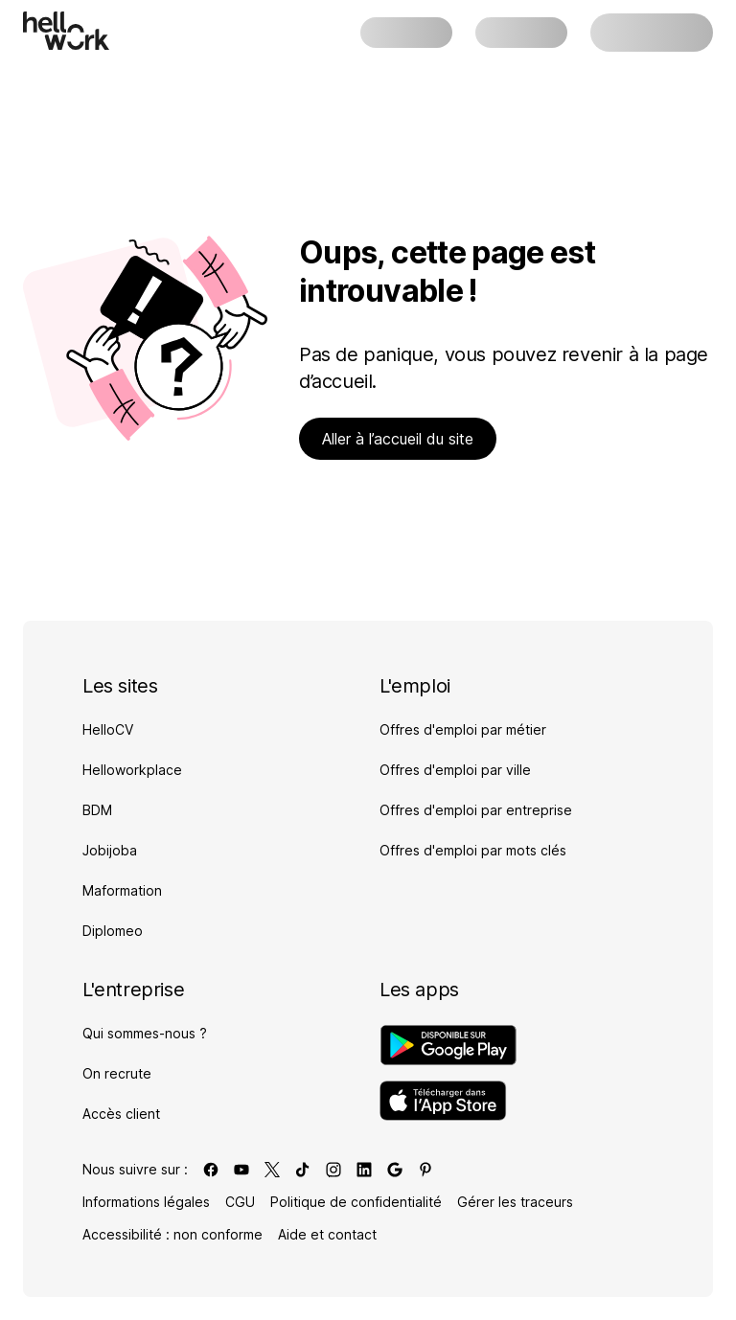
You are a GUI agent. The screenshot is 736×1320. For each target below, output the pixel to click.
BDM (97, 810)
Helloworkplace (132, 770)
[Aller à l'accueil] (66, 30)
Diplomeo (112, 930)
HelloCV (107, 729)
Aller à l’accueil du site (397, 438)
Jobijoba (109, 850)
